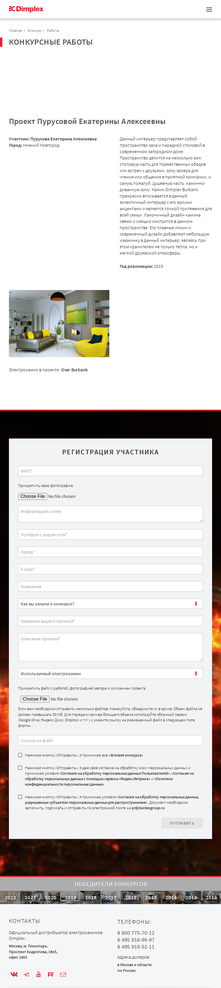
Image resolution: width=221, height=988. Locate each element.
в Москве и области (134, 954)
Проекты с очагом (34, 58)
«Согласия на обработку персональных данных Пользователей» (115, 745)
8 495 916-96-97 (136, 929)
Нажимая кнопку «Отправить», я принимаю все (84, 727)
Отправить (182, 795)
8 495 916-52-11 (136, 936)
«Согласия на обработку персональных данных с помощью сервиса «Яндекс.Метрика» (109, 748)
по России (126, 959)
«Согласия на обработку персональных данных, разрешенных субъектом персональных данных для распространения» (112, 772)
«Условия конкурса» (126, 727)
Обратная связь (31, 77)
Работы (53, 30)
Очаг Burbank (74, 342)
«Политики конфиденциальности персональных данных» (99, 753)
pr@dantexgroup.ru (148, 780)
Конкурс (35, 30)
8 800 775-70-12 (136, 922)
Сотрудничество (32, 68)
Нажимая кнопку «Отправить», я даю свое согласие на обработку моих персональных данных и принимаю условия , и (109, 748)
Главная (15, 30)
